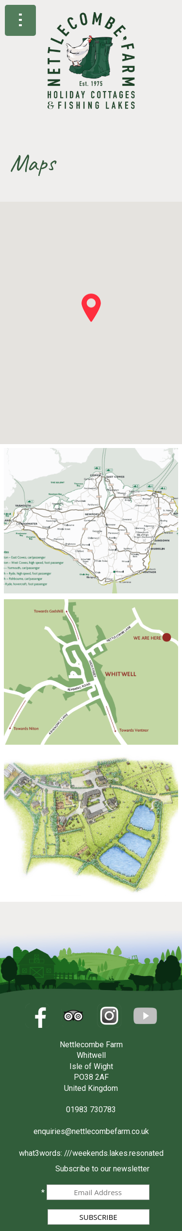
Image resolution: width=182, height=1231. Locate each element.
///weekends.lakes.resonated (114, 1153)
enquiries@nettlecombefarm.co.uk (91, 1131)
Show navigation (20, 20)
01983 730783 (91, 1109)
